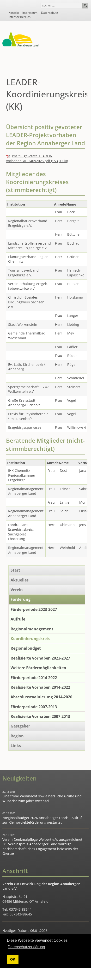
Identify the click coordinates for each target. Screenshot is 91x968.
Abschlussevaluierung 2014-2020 (41, 697)
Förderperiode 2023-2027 (34, 609)
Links (16, 745)
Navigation (84, 61)
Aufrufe (18, 619)
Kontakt (14, 13)
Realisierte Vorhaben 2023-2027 (40, 658)
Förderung (20, 599)
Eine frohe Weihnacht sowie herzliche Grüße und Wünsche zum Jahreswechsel (42, 798)
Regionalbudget (26, 648)
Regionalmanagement (32, 629)
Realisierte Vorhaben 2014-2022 (40, 687)
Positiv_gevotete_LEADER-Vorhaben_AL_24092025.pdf (37, 158)
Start (15, 570)
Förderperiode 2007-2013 (34, 706)
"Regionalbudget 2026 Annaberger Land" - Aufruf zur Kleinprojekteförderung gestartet (42, 820)
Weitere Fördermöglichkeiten (38, 667)
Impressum (29, 13)
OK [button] (12, 959)
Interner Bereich (19, 17)
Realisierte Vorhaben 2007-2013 (40, 716)
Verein (17, 589)
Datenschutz (49, 13)
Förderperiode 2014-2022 (34, 677)
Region (17, 736)
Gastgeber (20, 726)
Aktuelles (20, 580)
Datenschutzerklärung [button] (26, 947)
